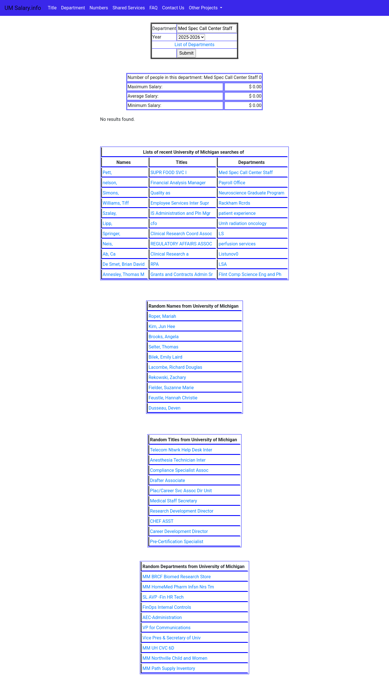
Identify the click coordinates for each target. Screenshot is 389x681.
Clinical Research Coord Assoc (181, 233)
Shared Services (129, 7)
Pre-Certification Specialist (176, 541)
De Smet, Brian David (124, 264)
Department (73, 7)
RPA (154, 264)
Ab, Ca (109, 254)
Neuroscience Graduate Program (251, 193)
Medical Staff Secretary (173, 501)
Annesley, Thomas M (123, 274)
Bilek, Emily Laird (165, 357)
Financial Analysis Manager (178, 182)
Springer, (111, 233)
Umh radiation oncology (242, 223)
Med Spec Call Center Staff (246, 172)
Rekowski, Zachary (167, 377)
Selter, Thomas (163, 347)
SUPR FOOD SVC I (168, 172)
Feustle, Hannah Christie (173, 398)
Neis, (108, 244)
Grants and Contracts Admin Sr (181, 274)
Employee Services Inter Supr (179, 203)
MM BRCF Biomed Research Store (176, 576)
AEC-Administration (162, 617)
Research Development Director (181, 511)
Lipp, (107, 223)
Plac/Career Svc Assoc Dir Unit (181, 490)
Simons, (111, 193)
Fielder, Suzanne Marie (171, 387)
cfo (153, 223)
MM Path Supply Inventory (168, 668)
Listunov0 (228, 254)
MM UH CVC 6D (158, 648)
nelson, (110, 182)
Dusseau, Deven (165, 408)
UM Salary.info (23, 8)
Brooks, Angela (164, 336)
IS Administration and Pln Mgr (180, 213)
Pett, (107, 172)
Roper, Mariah (162, 316)
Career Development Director (179, 531)
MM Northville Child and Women (174, 658)
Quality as (160, 193)
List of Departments (194, 44)
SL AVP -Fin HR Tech (162, 597)
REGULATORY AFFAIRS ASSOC (181, 244)
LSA (223, 264)
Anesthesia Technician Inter (178, 460)
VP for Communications (166, 627)
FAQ (153, 7)
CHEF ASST (162, 521)
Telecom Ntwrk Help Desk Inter (181, 450)
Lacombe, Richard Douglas (175, 367)
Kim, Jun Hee (162, 326)
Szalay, (110, 213)
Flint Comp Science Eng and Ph (250, 274)
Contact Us (173, 7)
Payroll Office (232, 182)
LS (221, 233)
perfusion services (237, 244)
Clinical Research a (169, 254)
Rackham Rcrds (234, 203)
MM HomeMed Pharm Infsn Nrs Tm (178, 587)
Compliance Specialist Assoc (179, 470)
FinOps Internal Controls (166, 607)
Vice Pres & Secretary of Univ (171, 638)
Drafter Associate (167, 480)
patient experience (237, 213)
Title (52, 7)
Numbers (98, 7)
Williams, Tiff (116, 203)
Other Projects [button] (204, 7)
